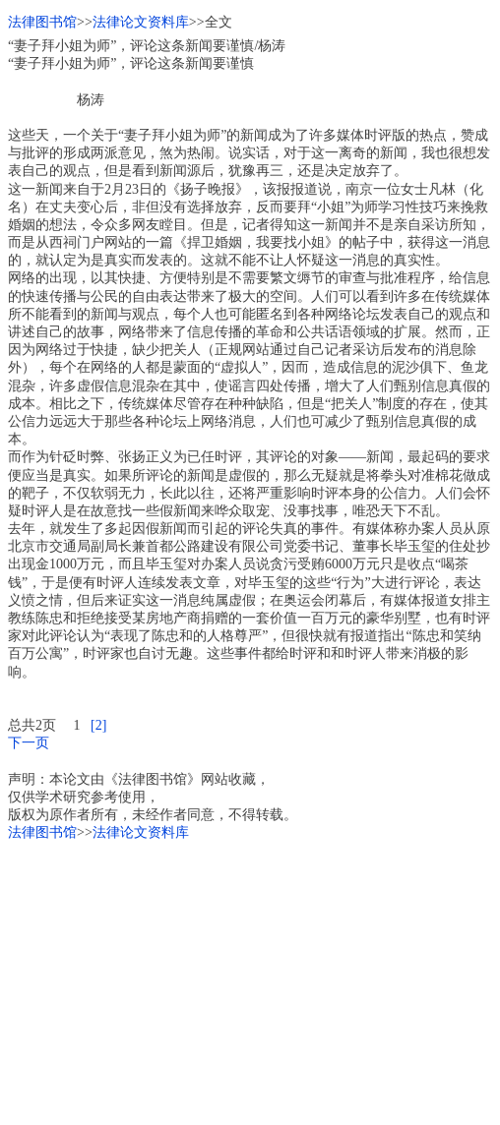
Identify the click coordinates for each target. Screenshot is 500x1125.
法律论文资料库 (141, 22)
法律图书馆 (42, 22)
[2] (98, 725)
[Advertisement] (250, 979)
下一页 (28, 743)
